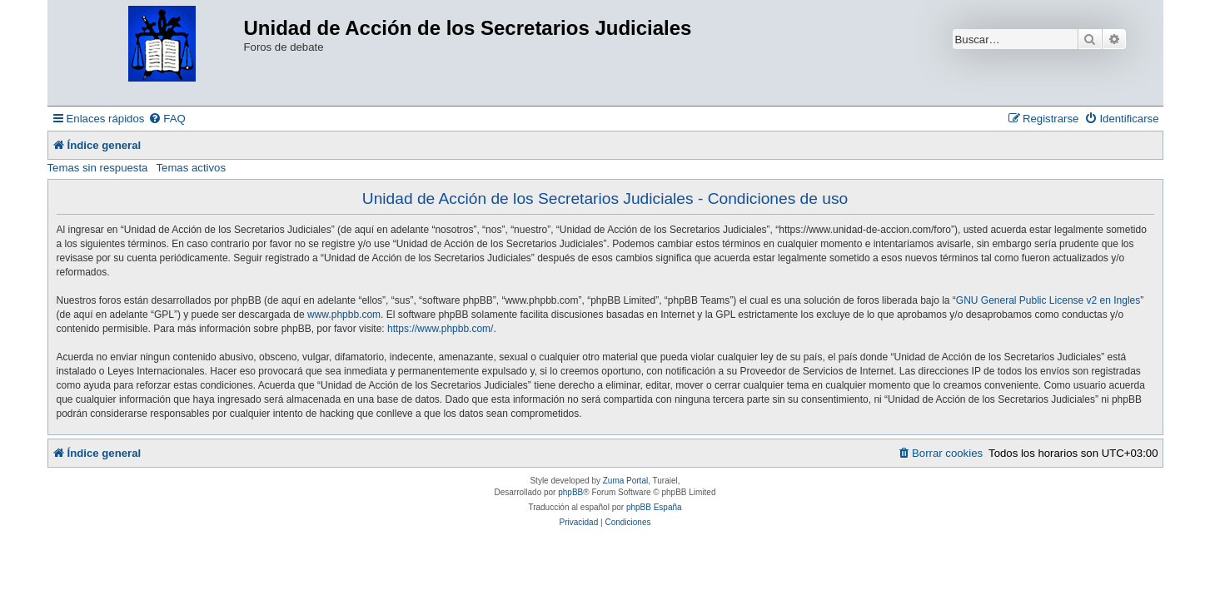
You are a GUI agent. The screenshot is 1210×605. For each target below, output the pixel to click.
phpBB (570, 492)
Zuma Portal (625, 480)
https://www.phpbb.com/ (440, 329)
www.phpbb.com (344, 314)
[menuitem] (166, 119)
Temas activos (191, 167)
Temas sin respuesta (97, 167)
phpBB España (654, 507)
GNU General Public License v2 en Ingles (1048, 300)
